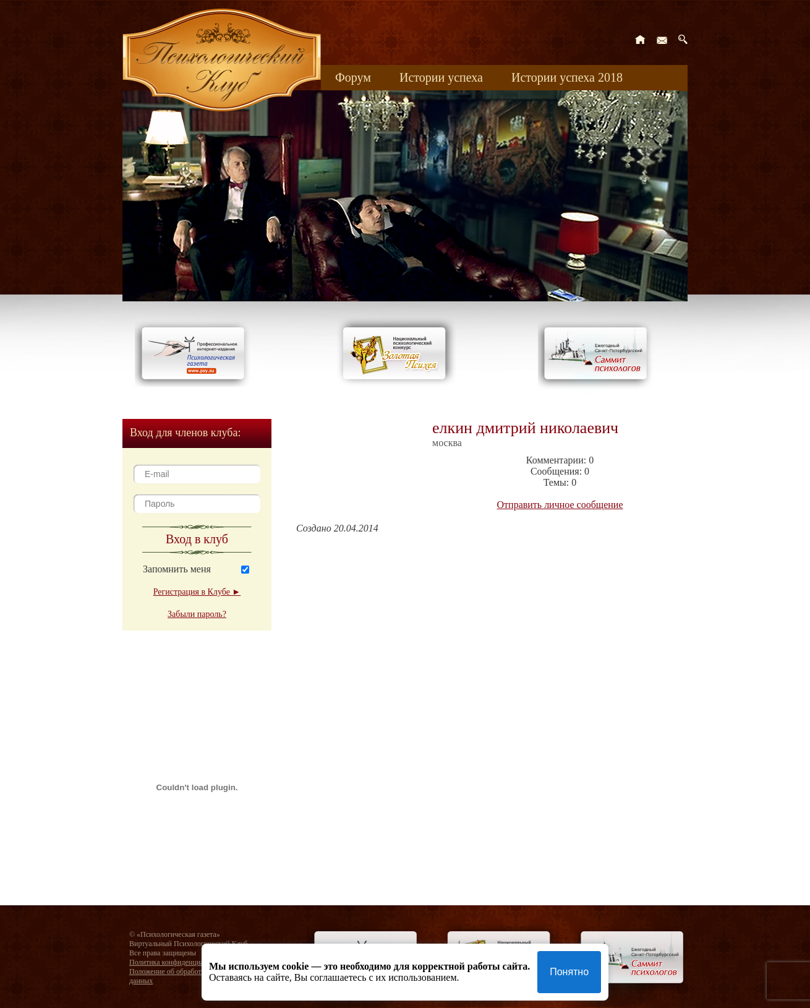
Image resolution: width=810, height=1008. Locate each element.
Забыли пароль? (197, 614)
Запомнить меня (177, 569)
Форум (353, 77)
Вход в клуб (197, 539)
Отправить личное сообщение (560, 504)
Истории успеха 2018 (567, 77)
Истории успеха (441, 77)
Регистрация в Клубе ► (197, 592)
